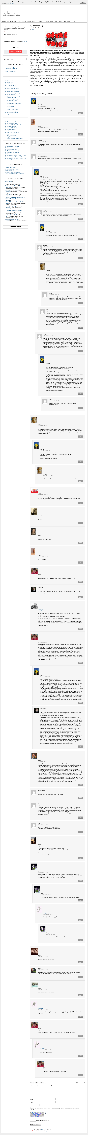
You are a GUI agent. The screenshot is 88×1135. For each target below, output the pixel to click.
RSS (74, 21)
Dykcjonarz (40, 21)
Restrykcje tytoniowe (9, 170)
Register (83, 6)
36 (13, 181)
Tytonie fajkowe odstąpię (10, 71)
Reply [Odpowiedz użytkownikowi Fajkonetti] (80, 597)
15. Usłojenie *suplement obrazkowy (13, 103)
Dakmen (42, 1083)
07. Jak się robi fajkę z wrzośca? (12, 91)
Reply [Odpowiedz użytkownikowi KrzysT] (80, 113)
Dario (7, 203)
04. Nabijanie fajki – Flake (11, 126)
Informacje (5, 21)
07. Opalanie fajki (9, 130)
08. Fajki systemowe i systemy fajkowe (13, 93)
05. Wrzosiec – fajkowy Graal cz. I (12, 88)
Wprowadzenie (8, 181)
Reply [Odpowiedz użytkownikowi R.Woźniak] (80, 920)
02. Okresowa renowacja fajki (11, 147)
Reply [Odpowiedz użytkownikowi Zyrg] (80, 880)
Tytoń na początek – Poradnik (12, 190)
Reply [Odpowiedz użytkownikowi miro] (80, 218)
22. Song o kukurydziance (10, 114)
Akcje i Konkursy (7, 18)
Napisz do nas (58, 21)
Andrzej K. (40, 609)
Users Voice (58, 18)
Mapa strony (67, 21)
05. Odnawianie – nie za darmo (12, 152)
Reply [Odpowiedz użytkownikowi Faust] (80, 350)
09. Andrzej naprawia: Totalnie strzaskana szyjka (15, 158)
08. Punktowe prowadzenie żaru (12, 132)
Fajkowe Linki (49, 21)
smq (7, 212)
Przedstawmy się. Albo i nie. (11, 185)
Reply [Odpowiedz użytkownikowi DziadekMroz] (80, 797)
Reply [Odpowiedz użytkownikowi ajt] (80, 817)
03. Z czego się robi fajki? (10, 85)
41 (19, 185)
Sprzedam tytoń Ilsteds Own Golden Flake (14, 70)
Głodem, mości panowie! (10, 219)
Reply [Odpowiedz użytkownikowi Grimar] (80, 287)
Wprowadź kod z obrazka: (42, 1122)
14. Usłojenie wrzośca (10, 102)
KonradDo (8, 187)
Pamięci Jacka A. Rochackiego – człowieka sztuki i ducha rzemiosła (15, 198)
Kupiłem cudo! (28, 18)
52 (20, 190)
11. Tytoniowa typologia (10, 97)
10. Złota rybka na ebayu (10, 135)
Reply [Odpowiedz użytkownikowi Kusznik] (80, 522)
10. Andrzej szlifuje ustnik (11, 159)
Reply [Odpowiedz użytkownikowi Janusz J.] (80, 858)
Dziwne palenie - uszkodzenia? (12, 73)
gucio (7, 200)
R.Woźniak (46, 913)
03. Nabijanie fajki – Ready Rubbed (13, 124)
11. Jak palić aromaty (9, 136)
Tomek (7, 220)
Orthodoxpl (8, 191)
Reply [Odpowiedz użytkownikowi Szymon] (80, 149)
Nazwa (32, 1101)
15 (22, 201)
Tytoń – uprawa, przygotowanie (12, 206)
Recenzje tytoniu (47, 18)
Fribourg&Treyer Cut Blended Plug (13, 201)
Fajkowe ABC (18, 18)
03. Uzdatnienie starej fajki (11, 149)
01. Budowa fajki (9, 82)
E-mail (32, 1104)
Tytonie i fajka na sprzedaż (11, 67)
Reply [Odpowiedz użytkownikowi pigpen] (80, 784)
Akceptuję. (83, 2)
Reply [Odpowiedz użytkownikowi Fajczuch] (80, 832)
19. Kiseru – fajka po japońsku (11, 109)
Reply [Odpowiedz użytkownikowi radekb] (80, 542)
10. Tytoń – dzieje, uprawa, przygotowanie (14, 96)
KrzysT (32, 29)
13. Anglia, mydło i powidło (11, 100)
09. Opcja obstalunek (9, 133)
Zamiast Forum (77, 18)
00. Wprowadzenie (9, 80)
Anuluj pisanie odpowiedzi (79, 1082)
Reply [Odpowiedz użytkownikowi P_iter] (80, 503)
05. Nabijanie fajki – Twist (11, 127)
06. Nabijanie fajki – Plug (10, 129)
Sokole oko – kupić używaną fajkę (12, 172)
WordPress (46, 1133)
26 (20, 206)
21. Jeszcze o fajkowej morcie (11, 112)
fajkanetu (24, 41)
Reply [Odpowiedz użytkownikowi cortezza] (80, 134)
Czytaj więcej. (11, 3)
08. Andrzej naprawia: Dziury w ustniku (14, 156)
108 (21, 210)
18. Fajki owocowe (9, 108)
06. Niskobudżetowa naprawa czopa (13, 153)
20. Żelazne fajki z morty (10, 111)
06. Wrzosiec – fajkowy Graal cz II (12, 89)
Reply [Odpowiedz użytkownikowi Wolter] (80, 163)
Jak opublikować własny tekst (26, 21)
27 (17, 219)
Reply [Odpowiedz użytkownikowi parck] (80, 581)
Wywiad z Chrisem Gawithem (12, 214)
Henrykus (8, 216)
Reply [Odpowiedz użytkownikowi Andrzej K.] (80, 628)
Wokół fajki (67, 18)
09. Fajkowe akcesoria (10, 94)
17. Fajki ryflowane (9, 106)
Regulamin (13, 21)
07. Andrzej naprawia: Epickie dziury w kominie (15, 155)
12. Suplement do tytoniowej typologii (13, 99)
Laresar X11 (9, 207)
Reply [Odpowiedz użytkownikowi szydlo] (80, 976)
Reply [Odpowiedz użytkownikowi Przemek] (80, 995)
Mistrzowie (37, 18)
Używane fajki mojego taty (11, 68)
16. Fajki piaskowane (9, 105)
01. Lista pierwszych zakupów (11, 121)
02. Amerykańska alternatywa (11, 123)
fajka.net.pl (12, 12)
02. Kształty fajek (9, 83)
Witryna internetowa (34, 1107)
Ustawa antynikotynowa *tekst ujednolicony (14, 173)
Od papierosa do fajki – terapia (12, 169)
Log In (80, 6)
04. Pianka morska (9, 86)
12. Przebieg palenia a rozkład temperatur (14, 138)
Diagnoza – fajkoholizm (10, 167)
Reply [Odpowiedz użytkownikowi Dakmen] (80, 962)
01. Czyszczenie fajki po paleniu (12, 146)
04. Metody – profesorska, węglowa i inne (14, 150)
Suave (7, 183)
